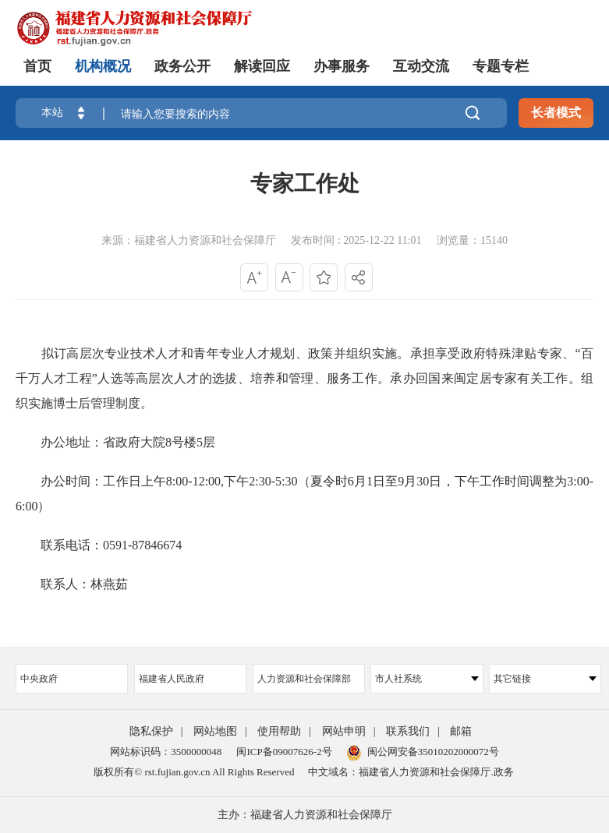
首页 (37, 66)
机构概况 (103, 66)
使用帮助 (279, 731)
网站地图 (215, 731)
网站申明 (344, 731)
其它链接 (545, 678)
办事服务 (341, 66)
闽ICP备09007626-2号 (283, 751)
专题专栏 (501, 66)
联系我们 (408, 731)
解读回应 (262, 66)
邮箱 (461, 731)
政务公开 (182, 66)
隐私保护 (151, 731)
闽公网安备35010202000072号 (423, 751)
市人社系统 (426, 678)
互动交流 (421, 66)
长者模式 (556, 112)
